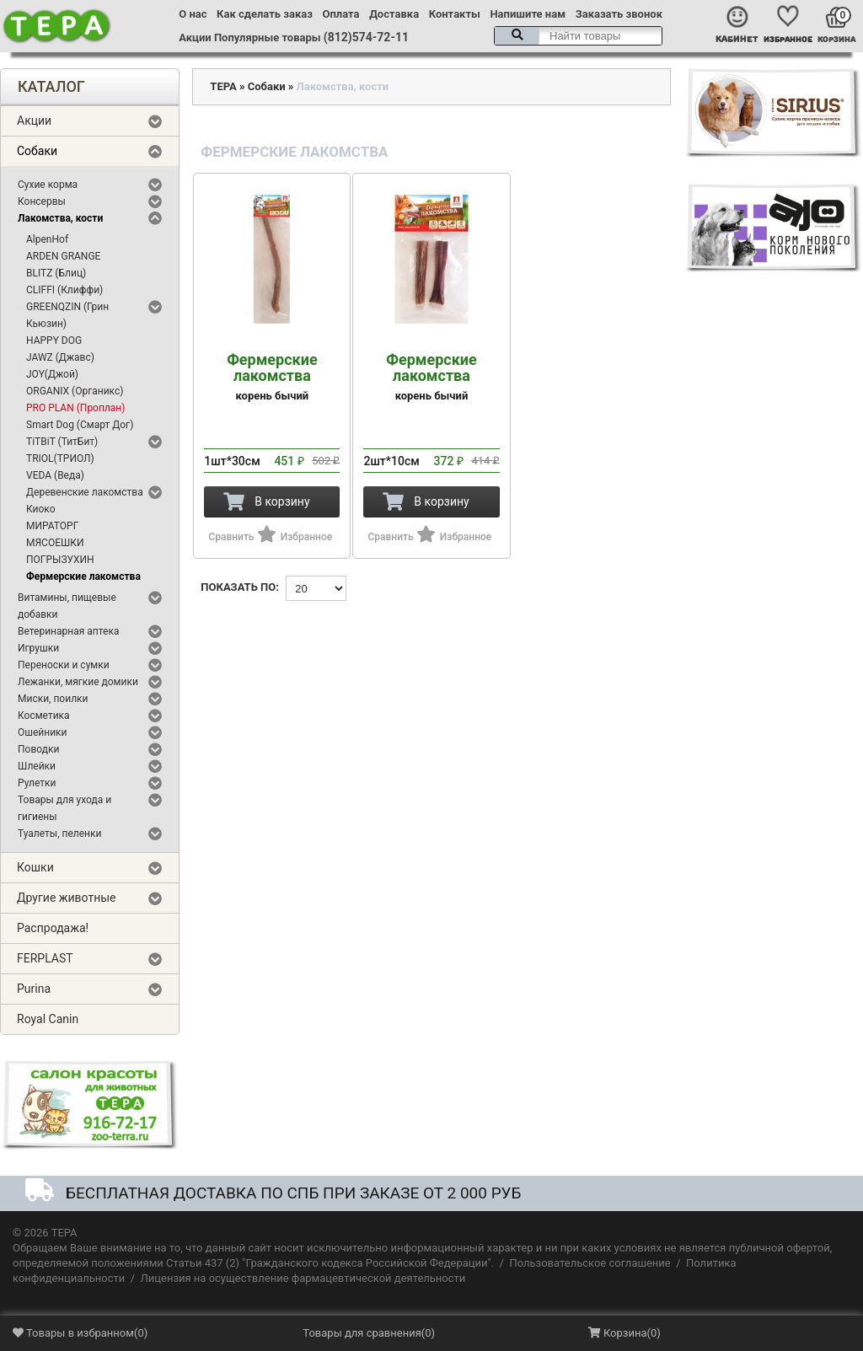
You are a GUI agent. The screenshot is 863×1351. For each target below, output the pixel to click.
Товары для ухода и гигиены (64, 808)
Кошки (35, 867)
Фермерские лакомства (83, 576)
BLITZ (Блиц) (56, 273)
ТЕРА (223, 86)
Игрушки (38, 648)
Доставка (394, 14)
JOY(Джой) (52, 374)
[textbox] (578, 36)
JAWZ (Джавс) (60, 357)
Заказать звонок (619, 14)
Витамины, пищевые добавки (67, 606)
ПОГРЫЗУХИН (60, 560)
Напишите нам (528, 14)
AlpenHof (47, 239)
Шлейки (37, 766)
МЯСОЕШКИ (55, 543)
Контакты (454, 14)
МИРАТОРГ (52, 526)
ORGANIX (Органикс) (74, 391)
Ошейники (42, 732)
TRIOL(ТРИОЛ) (60, 458)
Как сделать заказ (265, 14)
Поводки (38, 749)
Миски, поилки (53, 699)
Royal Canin (47, 1019)
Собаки (37, 151)
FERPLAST (45, 958)
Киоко (41, 509)
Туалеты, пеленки (59, 833)
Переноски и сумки (64, 665)
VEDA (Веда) (55, 475)
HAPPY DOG (54, 340)
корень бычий (271, 376)
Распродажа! (52, 928)
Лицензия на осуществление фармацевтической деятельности (303, 1278)
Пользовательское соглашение (589, 1263)
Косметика (44, 715)
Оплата (341, 14)
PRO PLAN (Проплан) (75, 408)
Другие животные (66, 897)
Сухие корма (48, 184)
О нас (192, 14)
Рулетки (37, 783)
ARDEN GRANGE (63, 256)
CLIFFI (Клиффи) (64, 290)
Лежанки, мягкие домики (78, 682)
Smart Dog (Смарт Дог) (79, 425)
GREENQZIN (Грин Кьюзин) (67, 315)
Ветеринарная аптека (68, 631)
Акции (195, 37)
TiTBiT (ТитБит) (62, 442)
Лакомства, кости (60, 218)
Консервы (42, 201)
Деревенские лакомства (84, 492)
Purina (34, 988)
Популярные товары (267, 37)
